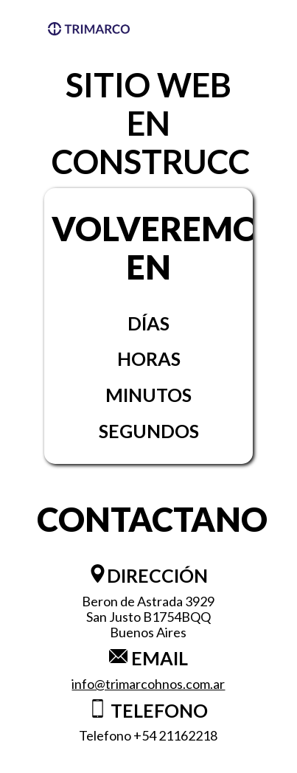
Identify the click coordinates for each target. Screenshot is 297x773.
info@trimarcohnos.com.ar (148, 684)
